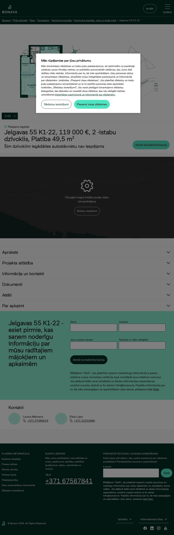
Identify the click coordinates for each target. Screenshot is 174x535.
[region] (88, 83)
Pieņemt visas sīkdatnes (92, 104)
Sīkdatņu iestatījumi (56, 104)
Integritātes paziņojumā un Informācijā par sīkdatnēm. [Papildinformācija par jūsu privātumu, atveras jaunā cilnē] (85, 94)
